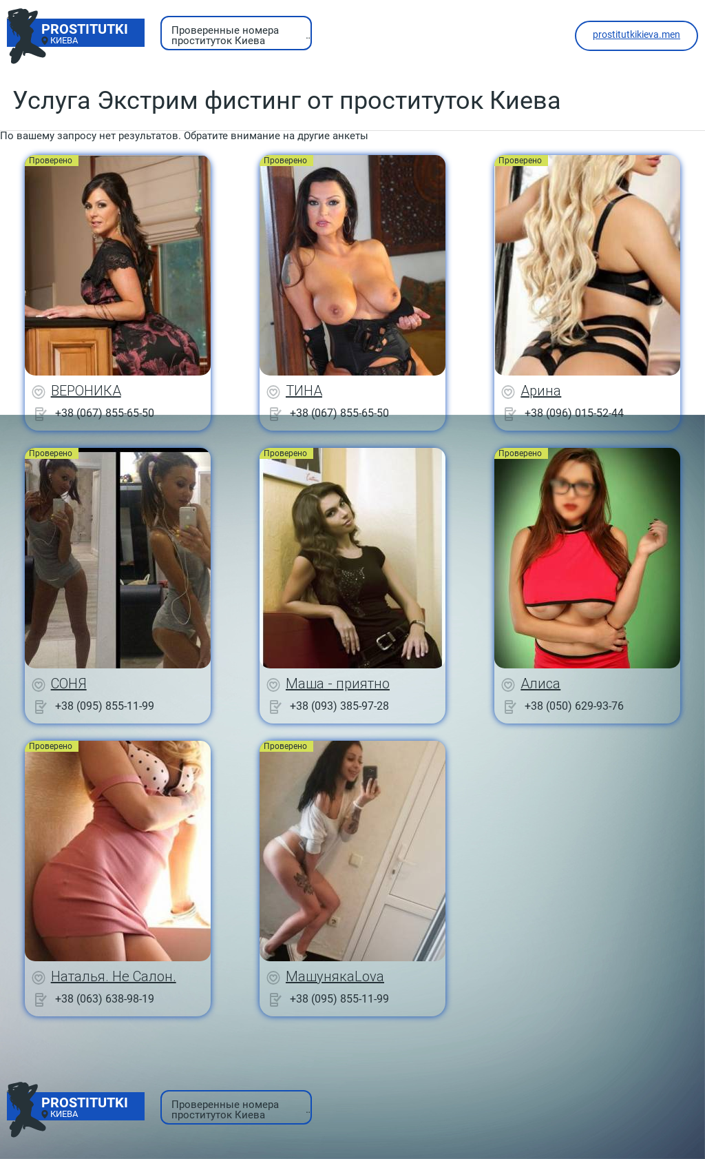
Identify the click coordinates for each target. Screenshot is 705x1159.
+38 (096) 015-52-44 (574, 413)
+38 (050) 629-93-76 (574, 705)
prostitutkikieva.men (636, 34)
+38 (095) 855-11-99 (104, 705)
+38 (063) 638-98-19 (104, 998)
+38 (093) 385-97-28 (339, 705)
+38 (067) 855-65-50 (104, 413)
